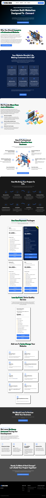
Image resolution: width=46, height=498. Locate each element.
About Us (23, 488)
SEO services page (30, 366)
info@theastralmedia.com (41, 488)
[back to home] (6, 3)
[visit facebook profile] (1, 488)
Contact (23, 490)
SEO (28, 491)
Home (23, 487)
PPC (28, 490)
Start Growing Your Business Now (23, 22)
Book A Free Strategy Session (6, 45)
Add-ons (15, 256)
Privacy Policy (43, 495)
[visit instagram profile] (2, 488)
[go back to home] (4, 486)
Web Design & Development (31, 487)
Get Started (15, 253)
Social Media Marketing (31, 488)
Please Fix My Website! (23, 94)
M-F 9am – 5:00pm (41, 487)
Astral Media (7, 495)
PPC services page (15, 378)
